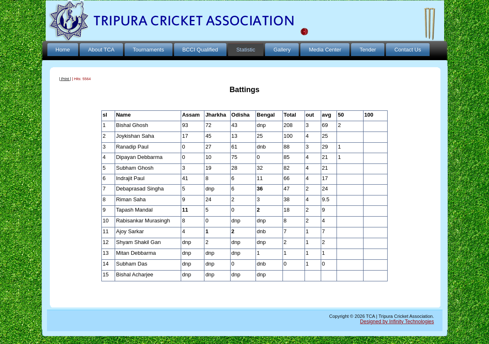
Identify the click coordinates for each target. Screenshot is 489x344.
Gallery (281, 49)
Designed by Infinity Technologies (397, 321)
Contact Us (407, 49)
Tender (367, 49)
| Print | (65, 79)
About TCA (101, 49)
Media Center (325, 49)
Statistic (246, 49)
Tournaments (148, 49)
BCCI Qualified (200, 49)
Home (63, 49)
